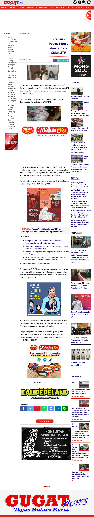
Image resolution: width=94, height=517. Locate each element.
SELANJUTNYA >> (45, 421)
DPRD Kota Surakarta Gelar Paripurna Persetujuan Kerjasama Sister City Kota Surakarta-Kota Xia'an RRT (80, 164)
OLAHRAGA (79, 7)
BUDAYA (4, 7)
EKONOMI (21, 7)
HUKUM (12, 7)
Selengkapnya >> (78, 396)
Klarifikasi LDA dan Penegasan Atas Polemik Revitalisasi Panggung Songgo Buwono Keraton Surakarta (79, 194)
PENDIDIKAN (43, 7)
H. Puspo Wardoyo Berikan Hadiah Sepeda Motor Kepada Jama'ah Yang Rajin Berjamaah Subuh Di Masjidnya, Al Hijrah (80, 256)
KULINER (70, 7)
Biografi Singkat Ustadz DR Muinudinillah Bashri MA (80, 314)
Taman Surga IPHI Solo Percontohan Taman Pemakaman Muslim (80, 285)
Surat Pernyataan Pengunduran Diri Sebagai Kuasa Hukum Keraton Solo (12, 45)
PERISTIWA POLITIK (57, 7)
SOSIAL (88, 7)
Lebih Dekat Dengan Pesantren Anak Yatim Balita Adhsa (79, 340)
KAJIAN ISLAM (32, 7)
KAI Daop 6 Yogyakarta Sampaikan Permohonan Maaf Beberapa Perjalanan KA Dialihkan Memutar (80, 430)
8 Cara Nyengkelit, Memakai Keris (78, 364)
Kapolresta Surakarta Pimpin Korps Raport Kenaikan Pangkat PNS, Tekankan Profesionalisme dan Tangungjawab (80, 147)
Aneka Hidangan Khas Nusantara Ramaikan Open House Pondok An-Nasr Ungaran (80, 471)
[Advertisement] (47, 502)
